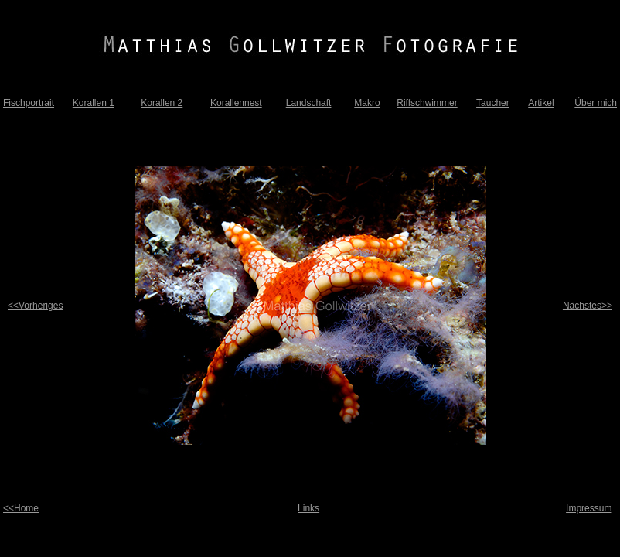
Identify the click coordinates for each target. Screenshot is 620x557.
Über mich (595, 102)
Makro (367, 102)
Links (308, 508)
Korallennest (236, 102)
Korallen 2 (161, 102)
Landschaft (309, 102)
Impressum (588, 508)
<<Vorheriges (35, 305)
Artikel (541, 102)
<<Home (21, 508)
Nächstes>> (587, 305)
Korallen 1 (93, 102)
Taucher (492, 102)
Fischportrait (28, 102)
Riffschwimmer (427, 102)
